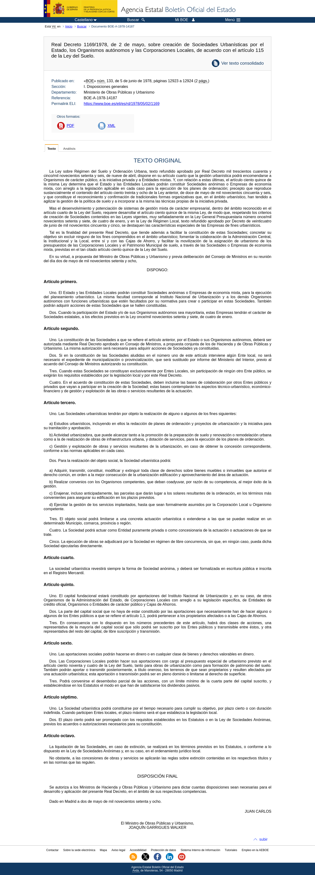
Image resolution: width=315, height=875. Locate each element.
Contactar (52, 850)
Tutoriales (231, 850)
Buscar (82, 26)
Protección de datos (163, 850)
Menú (232, 20)
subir (263, 839)
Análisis (69, 148)
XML (111, 126)
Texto (51, 148)
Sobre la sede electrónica (79, 850)
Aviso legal (118, 850)
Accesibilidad (138, 850)
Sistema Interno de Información (200, 850)
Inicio (68, 26)
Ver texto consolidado (242, 63)
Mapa (103, 850)
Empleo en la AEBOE (255, 850)
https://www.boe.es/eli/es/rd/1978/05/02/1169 (121, 104)
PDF (70, 126)
